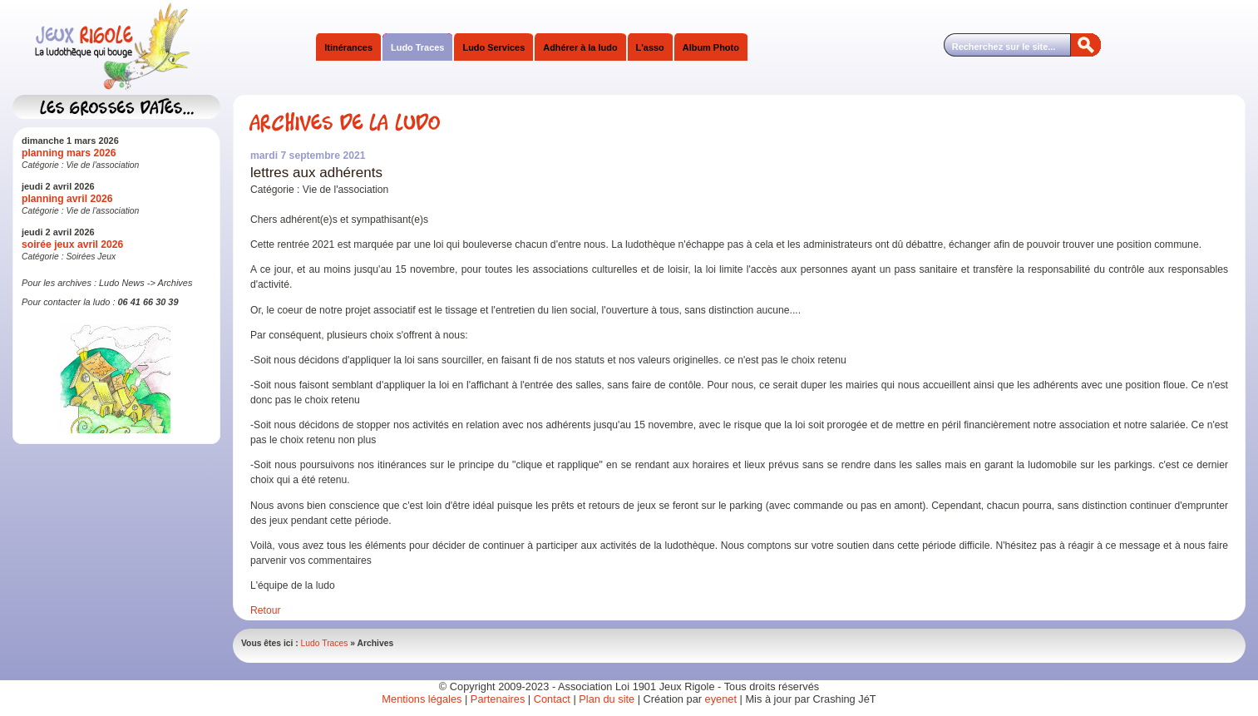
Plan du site (606, 699)
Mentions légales (421, 699)
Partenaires (498, 699)
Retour (265, 610)
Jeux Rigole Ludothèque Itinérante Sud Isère (178, 47)
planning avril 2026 (67, 199)
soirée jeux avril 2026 (72, 244)
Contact (552, 699)
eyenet (722, 699)
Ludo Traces (324, 643)
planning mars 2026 (69, 153)
